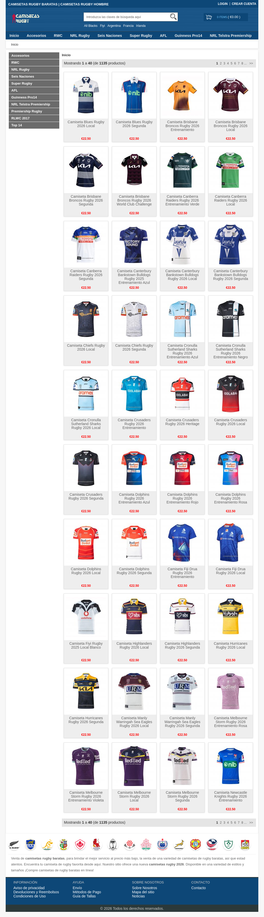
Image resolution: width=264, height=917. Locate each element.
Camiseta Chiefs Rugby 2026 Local (86, 347)
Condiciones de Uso (29, 896)
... (245, 63)
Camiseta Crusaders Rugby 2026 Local (230, 422)
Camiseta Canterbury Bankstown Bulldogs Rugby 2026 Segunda (230, 275)
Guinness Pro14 (188, 36)
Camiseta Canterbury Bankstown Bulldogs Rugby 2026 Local (182, 275)
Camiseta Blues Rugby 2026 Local (86, 124)
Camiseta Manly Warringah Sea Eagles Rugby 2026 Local (134, 722)
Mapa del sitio (143, 892)
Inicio (14, 36)
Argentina (114, 26)
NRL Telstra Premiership (231, 36)
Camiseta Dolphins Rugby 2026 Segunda (134, 571)
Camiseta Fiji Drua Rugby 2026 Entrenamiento (182, 573)
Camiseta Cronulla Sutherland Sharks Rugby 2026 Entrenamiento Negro (230, 351)
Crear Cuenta (244, 4)
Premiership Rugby (26, 111)
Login (223, 4)
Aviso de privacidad (29, 888)
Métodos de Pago (87, 892)
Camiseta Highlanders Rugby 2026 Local (134, 645)
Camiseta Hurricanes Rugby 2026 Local (231, 645)
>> (251, 63)
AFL (163, 36)
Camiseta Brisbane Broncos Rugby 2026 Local (231, 126)
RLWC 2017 (20, 118)
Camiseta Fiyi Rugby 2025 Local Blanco (86, 645)
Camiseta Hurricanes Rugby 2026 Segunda (86, 720)
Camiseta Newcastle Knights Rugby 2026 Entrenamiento (230, 796)
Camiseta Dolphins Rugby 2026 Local (86, 571)
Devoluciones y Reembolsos (36, 892)
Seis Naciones (109, 36)
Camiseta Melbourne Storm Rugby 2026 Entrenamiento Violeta (86, 796)
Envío (77, 888)
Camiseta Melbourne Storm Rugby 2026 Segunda (182, 796)
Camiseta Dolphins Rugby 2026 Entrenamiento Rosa (230, 498)
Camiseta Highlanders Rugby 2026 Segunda (182, 645)
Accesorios (36, 36)
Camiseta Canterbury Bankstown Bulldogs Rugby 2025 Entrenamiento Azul (134, 277)
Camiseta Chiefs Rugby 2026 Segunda (134, 347)
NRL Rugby (80, 36)
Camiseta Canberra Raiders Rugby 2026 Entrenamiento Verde (183, 200)
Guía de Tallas (84, 896)
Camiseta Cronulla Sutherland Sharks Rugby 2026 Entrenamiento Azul (182, 351)
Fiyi (102, 26)
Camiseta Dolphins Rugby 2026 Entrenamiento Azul (134, 498)
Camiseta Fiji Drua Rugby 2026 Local (230, 571)
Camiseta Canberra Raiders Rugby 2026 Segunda (86, 275)
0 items (222, 17)
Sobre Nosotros (144, 888)
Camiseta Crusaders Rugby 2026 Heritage (182, 422)
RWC (58, 36)
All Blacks (90, 26)
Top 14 (16, 125)
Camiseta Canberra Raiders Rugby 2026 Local (230, 200)
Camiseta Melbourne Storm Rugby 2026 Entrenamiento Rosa (230, 722)
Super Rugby (141, 36)
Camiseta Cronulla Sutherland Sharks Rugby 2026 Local (86, 424)
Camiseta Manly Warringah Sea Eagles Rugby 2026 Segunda (182, 722)
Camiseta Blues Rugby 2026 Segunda (134, 124)
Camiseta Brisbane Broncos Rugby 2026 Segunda (86, 200)
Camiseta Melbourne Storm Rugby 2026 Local (134, 796)
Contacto (198, 888)
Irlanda (141, 26)
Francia (128, 26)
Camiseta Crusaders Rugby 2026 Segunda (86, 496)
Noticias (138, 896)
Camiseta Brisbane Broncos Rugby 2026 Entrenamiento (182, 126)
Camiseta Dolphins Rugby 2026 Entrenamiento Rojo (183, 498)
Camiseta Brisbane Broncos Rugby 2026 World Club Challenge (134, 200)
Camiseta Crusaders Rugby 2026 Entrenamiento (134, 424)
